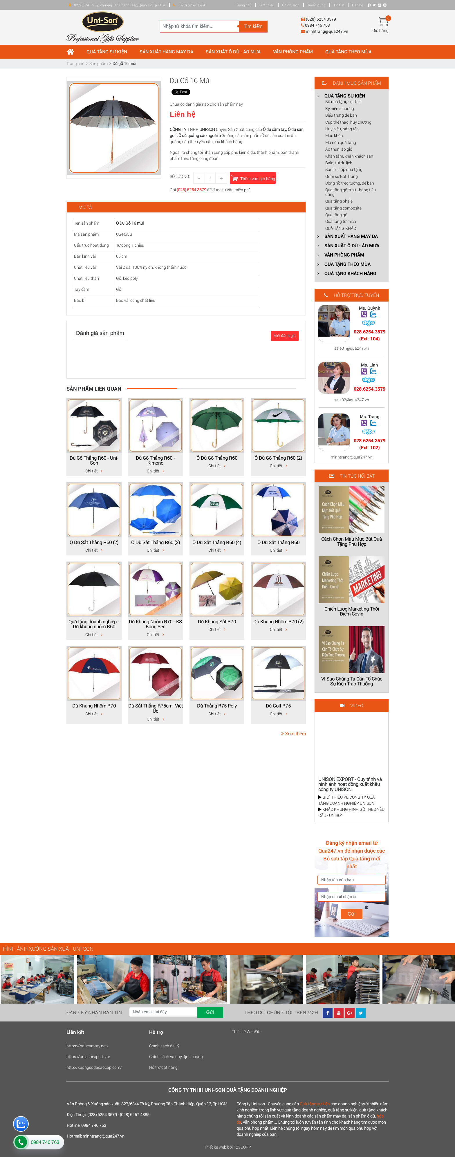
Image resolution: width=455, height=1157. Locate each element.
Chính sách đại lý (164, 1045)
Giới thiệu (266, 5)
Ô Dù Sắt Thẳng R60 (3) (155, 542)
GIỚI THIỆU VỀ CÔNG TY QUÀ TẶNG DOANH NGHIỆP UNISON (346, 800)
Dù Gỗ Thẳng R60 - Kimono (155, 460)
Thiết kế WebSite (246, 1031)
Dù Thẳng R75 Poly (217, 706)
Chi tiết (93, 471)
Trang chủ (244, 5)
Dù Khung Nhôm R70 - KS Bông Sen (155, 624)
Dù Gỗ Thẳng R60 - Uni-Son (94, 460)
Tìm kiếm (253, 26)
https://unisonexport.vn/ (88, 1056)
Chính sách (290, 5)
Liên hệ (357, 5)
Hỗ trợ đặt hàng (163, 1067)
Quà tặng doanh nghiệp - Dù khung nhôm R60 (93, 624)
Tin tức (338, 5)
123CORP (242, 1147)
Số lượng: (180, 176)
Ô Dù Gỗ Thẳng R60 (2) (278, 458)
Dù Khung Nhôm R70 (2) (278, 621)
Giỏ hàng (380, 30)
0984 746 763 (45, 1142)
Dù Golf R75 (278, 706)
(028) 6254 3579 (191, 189)
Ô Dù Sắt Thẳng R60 (278, 542)
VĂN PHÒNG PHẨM (293, 51)
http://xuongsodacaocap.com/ (94, 1067)
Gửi (351, 913)
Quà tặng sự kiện (315, 1104)
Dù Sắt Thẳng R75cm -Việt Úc (155, 708)
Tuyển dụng (316, 5)
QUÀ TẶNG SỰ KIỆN (106, 51)
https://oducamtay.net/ (87, 1045)
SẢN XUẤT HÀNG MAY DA (166, 51)
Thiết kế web (215, 1147)
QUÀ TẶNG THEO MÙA (348, 51)
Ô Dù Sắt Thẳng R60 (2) (94, 542)
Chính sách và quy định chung (176, 1056)
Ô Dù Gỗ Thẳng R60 (216, 458)
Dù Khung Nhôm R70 (94, 706)
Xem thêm (293, 733)
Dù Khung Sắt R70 (217, 621)
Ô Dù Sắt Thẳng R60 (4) (216, 542)
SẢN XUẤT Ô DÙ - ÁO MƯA (233, 51)
